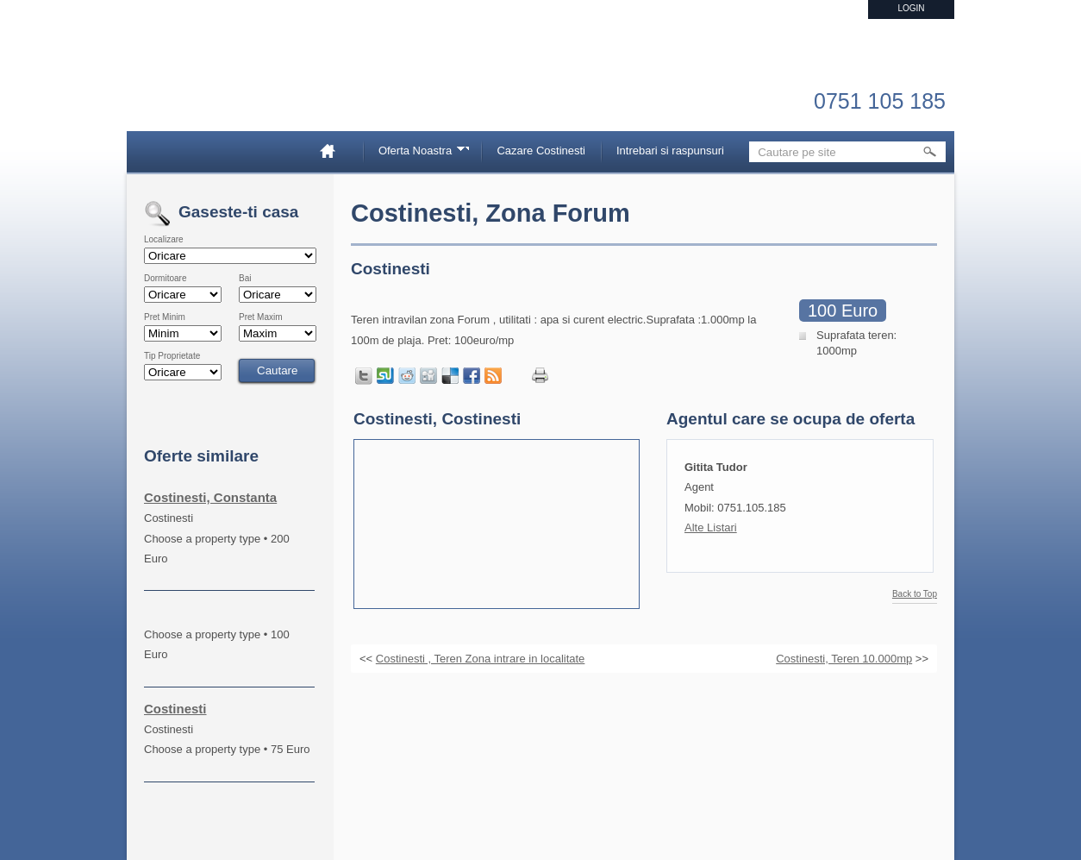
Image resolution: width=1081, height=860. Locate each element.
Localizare (164, 239)
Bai (245, 278)
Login (910, 8)
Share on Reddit (407, 376)
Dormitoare (165, 278)
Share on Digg (428, 376)
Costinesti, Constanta (210, 497)
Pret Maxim (261, 317)
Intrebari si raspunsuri (670, 150)
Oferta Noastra (418, 153)
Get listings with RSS (493, 376)
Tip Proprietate (172, 356)
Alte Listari (710, 527)
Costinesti (175, 708)
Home (334, 150)
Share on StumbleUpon (385, 376)
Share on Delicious (450, 376)
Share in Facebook (471, 376)
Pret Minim (164, 317)
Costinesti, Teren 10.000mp (844, 658)
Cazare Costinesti (541, 150)
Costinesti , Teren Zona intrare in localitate (480, 658)
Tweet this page (363, 376)
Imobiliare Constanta (234, 86)
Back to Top (914, 594)
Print (540, 375)
